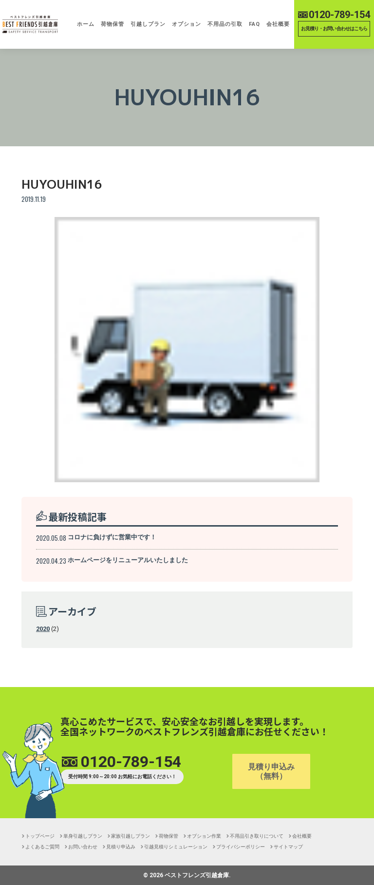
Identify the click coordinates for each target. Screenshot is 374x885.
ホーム (85, 24)
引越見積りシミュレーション (175, 846)
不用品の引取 (225, 24)
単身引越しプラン (82, 836)
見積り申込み (120, 846)
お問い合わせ (82, 846)
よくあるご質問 (42, 846)
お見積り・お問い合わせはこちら (334, 28)
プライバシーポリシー (240, 846)
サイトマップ (288, 846)
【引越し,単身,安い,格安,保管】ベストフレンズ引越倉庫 (30, 24)
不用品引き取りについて (256, 836)
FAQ (254, 24)
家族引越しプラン (130, 836)
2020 (43, 628)
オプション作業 (204, 836)
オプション (186, 24)
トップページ (40, 836)
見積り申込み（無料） (271, 771)
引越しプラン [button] (148, 24)
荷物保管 (112, 24)
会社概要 (278, 24)
